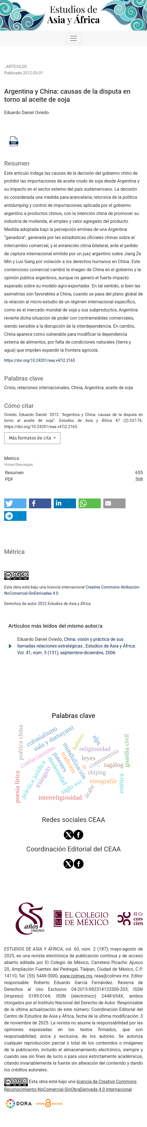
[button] (15, 503)
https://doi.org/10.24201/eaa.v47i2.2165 (39, 360)
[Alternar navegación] (73, 38)
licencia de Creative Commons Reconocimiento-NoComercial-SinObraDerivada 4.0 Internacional (70, 1085)
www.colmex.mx (76, 976)
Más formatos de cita (30, 438)
